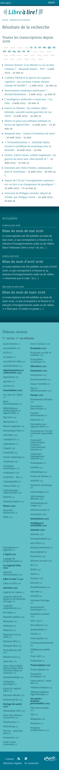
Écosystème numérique (37, 360)
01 (28, 51)
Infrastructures (40, 509)
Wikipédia (37, 719)
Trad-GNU (37, 656)
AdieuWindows (12, 365)
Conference (11, 472)
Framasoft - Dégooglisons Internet (37, 456)
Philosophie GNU (14, 710)
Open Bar (10, 661)
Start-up (36, 620)
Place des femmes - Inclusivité (13, 716)
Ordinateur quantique (10, 682)
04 (14, 51)
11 (35, 47)
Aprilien (9, 381)
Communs (10, 461)
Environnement (40, 379)
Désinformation (13, 501)
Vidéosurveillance (41, 687)
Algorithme (10, 377)
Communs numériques (11, 467)
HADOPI (36, 480)
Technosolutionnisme (41, 644)
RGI (33, 565)
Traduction (37, 660)
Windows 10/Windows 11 (39, 729)
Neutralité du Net (12, 651)
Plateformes (11, 722)
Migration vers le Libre (12, 635)
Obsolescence (11, 657)
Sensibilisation (40, 587)
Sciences (36, 578)
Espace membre (40, 383)
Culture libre (11, 485)
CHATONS (10, 452)
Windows (36, 723)
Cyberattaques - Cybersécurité (12, 491)
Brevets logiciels (13, 426)
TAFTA (35, 634)
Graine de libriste (40, 476)
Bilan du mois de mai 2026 (22, 231)
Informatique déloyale (37, 497)
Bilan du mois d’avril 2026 (22, 262)
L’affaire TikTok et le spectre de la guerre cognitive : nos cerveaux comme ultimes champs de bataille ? (28, 81)
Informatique (39, 491)
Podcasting (10, 726)
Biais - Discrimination (12, 402)
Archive (8, 385)
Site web (36, 591)
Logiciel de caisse (13, 592)
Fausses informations (38, 414)
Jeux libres (37, 543)
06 (4, 51)
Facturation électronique (38, 407)
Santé (34, 573)
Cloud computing (14, 457)
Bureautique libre (13, 430)
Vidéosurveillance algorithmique (39, 693)
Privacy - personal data (12, 732)
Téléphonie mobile (40, 650)
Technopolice (39, 638)
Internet (36, 534)
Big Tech (9, 417)
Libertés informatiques (12, 573)
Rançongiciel (38, 551)
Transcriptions (39, 669)
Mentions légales (12, 763)
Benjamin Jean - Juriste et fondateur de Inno (30, 133)
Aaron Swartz (11, 343)
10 (39, 47)
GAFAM (36, 467)
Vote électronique (39, 709)
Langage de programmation (13, 559)
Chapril (9, 448)
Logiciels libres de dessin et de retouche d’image (14, 599)
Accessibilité (11, 348)
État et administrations (40, 389)
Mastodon (10, 621)
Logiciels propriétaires (12, 607)
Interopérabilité (40, 538)
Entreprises (38, 375)
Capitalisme (10, 443)
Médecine (9, 625)
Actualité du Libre (14, 361)
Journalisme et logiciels (10, 548)
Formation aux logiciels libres (39, 425)
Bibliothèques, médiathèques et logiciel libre (11, 410)
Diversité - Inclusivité (10, 511)
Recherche (38, 556)
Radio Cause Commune (10, 743)
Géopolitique (38, 471)
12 (31, 47)
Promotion (11, 737)
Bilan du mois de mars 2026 (23, 292)
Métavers (9, 630)
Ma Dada (9, 612)
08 (49, 47)
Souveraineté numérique (38, 608)
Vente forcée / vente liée (40, 681)
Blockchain (10, 421)
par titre (11, 338)
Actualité (9, 357)
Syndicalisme (38, 629)
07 (54, 47)
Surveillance (39, 625)
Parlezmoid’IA (12, 699)
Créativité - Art (12, 477)
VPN (34, 714)
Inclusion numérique (41, 486)
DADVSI (9, 497)
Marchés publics (13, 616)
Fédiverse (37, 419)
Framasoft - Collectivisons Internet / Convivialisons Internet (38, 445)
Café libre (10, 435)
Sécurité (36, 582)
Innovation (38, 514)
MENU (51, 2)
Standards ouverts (39, 615)
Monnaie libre (12, 641)
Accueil (5, 20)
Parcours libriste (13, 695)
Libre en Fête (12, 583)
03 (19, 51)
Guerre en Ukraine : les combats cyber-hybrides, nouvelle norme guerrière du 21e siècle (28, 112)
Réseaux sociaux (41, 560)
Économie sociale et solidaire (40, 353)
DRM (8, 517)
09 (44, 47)
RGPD (35, 569)
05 (9, 51)
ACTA (7, 352)
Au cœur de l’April (12, 395)
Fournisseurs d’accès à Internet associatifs (41, 433)
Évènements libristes (41, 400)
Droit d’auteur (40, 343)
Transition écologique (38, 675)
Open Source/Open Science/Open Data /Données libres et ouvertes (13, 669)
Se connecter (32, 763)
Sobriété (36, 596)
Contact (10, 759)
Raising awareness (41, 547)
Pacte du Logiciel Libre (12, 689)
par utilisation (27, 338)
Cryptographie (12, 481)
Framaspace (38, 462)
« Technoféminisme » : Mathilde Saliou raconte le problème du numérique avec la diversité (28, 146)
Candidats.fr (11, 439)
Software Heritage (39, 601)
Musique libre (12, 645)
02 (23, 51)
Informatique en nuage (39, 504)
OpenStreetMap (13, 677)
